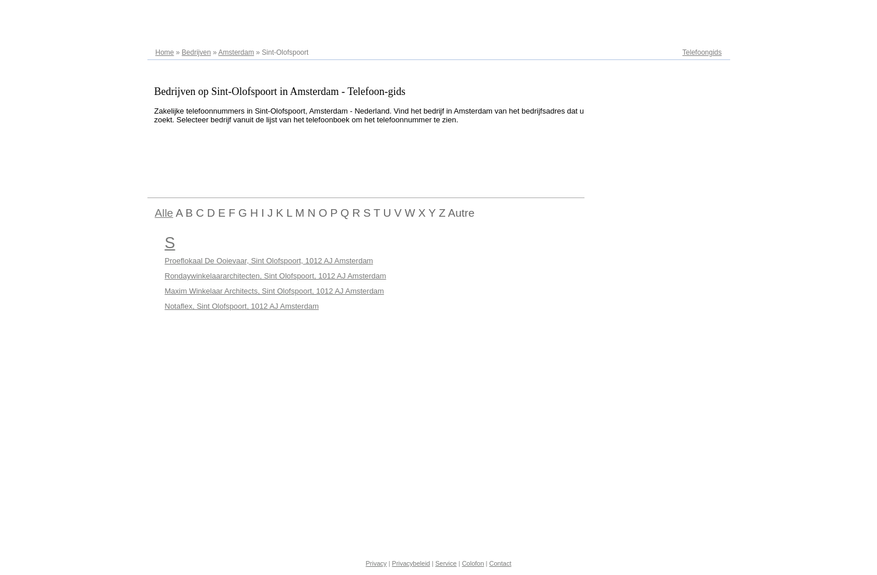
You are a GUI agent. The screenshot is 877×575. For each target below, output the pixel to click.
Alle (164, 213)
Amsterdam (236, 52)
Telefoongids (701, 52)
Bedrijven (196, 52)
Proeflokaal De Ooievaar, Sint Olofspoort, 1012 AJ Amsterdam (269, 260)
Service (446, 563)
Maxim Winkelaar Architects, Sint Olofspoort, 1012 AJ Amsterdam (274, 291)
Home (165, 52)
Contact (500, 563)
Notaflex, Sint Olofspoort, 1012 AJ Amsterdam (242, 306)
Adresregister (700, 13)
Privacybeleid (411, 563)
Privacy (376, 563)
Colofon (473, 563)
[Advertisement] (359, 159)
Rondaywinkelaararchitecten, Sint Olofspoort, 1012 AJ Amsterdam (275, 275)
